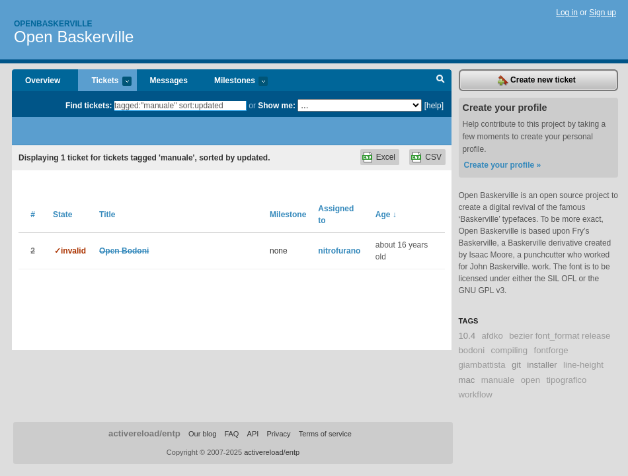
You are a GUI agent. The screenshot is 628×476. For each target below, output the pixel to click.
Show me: (276, 105)
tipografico (566, 380)
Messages (169, 80)
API (253, 434)
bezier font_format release (559, 336)
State (62, 214)
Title (107, 214)
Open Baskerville (74, 37)
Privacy (278, 434)
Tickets (104, 81)
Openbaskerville (53, 23)
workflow (475, 394)
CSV (433, 157)
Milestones (234, 81)
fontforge (551, 350)
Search (440, 80)
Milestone (288, 214)
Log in (567, 12)
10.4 (467, 336)
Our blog (202, 434)
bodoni (472, 350)
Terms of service (325, 434)
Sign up (602, 12)
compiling (509, 350)
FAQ (231, 434)
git (516, 365)
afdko (492, 336)
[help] (434, 105)
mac (467, 380)
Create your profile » (502, 165)
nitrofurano (339, 250)
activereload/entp (144, 433)
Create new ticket (537, 80)
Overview (42, 80)
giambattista (482, 365)
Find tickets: (88, 105)
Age (386, 214)
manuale (498, 380)
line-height (583, 365)
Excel (385, 157)
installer (542, 365)
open (530, 380)
